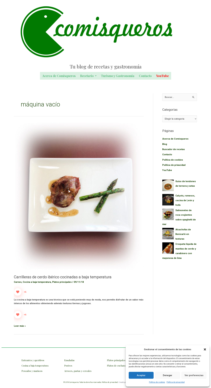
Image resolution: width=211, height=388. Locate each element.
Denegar (167, 375)
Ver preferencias (194, 375)
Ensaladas (69, 360)
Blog (164, 144)
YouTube (167, 170)
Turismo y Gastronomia (117, 76)
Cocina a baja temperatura (37, 282)
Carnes (18, 282)
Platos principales (62, 282)
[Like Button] (18, 292)
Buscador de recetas (173, 149)
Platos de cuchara (116, 365)
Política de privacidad (176, 382)
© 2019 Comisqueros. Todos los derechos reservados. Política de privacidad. (91, 382)
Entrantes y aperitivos (33, 360)
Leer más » (20, 325)
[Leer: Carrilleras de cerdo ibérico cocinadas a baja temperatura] (79, 196)
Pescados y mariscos (32, 370)
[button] (204, 349)
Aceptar (141, 375)
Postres (68, 365)
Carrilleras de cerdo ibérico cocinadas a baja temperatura (63, 277)
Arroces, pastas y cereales (77, 370)
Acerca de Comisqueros (59, 76)
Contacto (145, 76)
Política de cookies (157, 382)
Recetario (88, 76)
